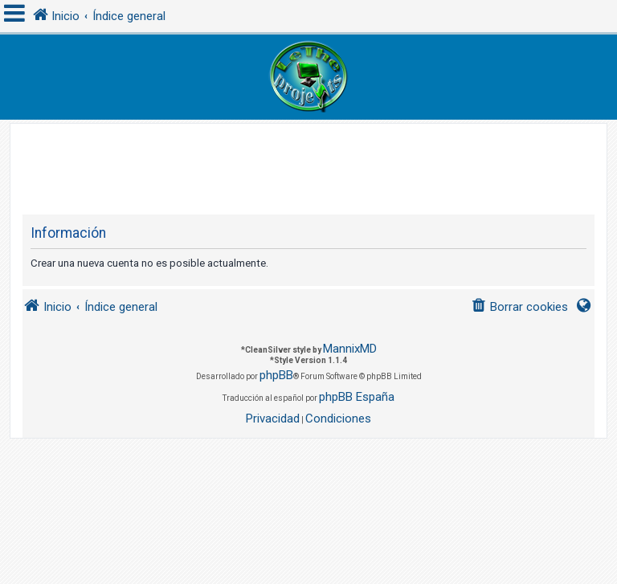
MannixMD (350, 348)
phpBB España (356, 397)
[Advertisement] (314, 160)
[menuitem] (519, 307)
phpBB (276, 375)
